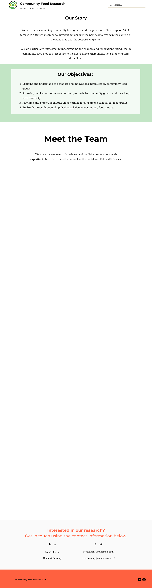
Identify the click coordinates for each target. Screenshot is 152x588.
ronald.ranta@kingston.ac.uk (98, 552)
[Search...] (126, 5)
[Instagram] (144, 579)
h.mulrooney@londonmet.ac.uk (99, 558)
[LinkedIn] (139, 579)
